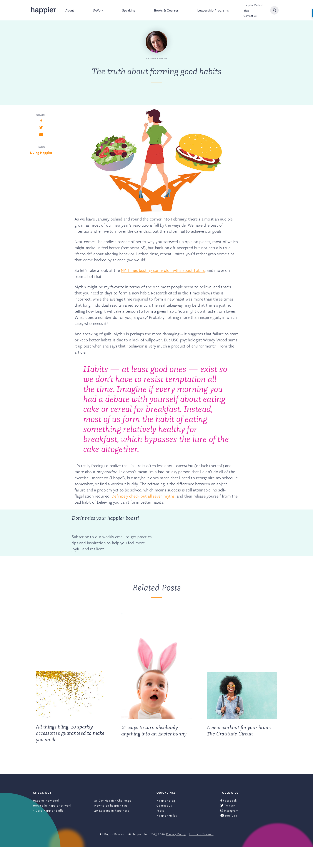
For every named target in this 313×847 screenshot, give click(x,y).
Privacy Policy (176, 834)
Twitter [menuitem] (227, 805)
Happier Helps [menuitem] (166, 815)
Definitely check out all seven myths (143, 496)
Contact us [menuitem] (249, 16)
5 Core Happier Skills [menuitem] (48, 810)
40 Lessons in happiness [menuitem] (111, 810)
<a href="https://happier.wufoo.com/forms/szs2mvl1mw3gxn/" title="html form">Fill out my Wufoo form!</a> (197, 532)
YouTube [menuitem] (228, 815)
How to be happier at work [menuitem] (52, 805)
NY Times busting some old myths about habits (163, 270)
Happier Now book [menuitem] (46, 800)
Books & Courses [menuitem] (166, 10)
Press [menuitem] (160, 810)
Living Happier (41, 152)
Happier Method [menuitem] (253, 5)
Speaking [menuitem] (128, 10)
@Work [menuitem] (98, 10)
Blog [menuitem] (246, 10)
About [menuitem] (69, 10)
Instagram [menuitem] (229, 810)
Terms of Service (201, 834)
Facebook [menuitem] (228, 800)
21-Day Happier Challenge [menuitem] (113, 800)
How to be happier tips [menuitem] (111, 805)
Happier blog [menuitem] (165, 800)
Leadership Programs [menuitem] (213, 10)
